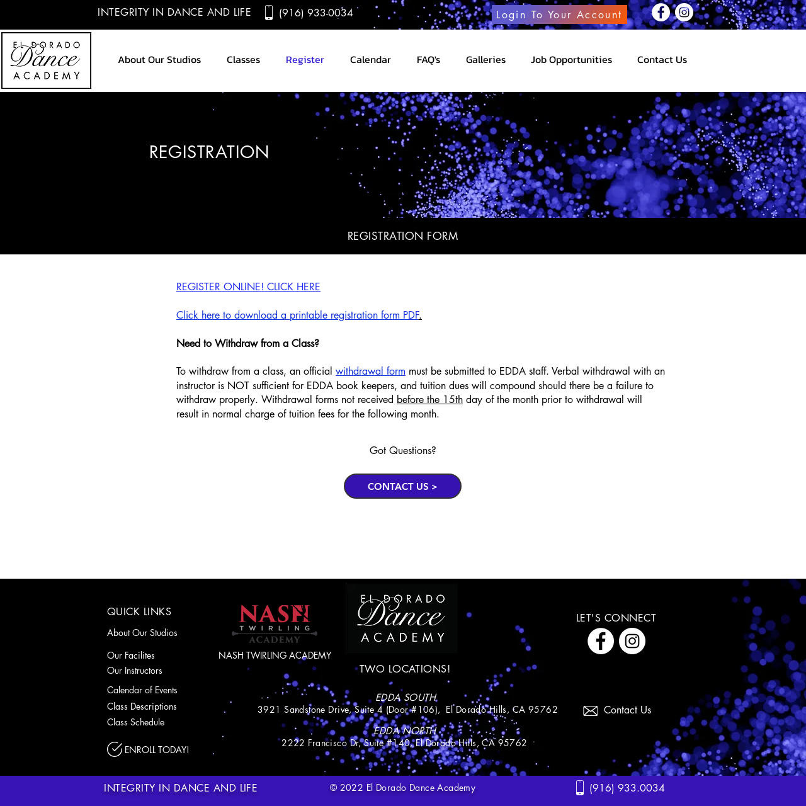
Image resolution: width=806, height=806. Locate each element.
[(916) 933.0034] (628, 787)
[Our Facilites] (143, 654)
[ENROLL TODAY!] (164, 749)
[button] (485, 59)
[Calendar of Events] (158, 689)
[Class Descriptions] (158, 705)
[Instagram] (684, 12)
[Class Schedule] (158, 721)
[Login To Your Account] (559, 14)
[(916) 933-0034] (318, 12)
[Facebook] (661, 12)
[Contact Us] (633, 709)
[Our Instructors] (150, 670)
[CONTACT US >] (403, 486)
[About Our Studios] (150, 632)
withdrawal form (371, 371)
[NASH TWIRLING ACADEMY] (274, 654)
